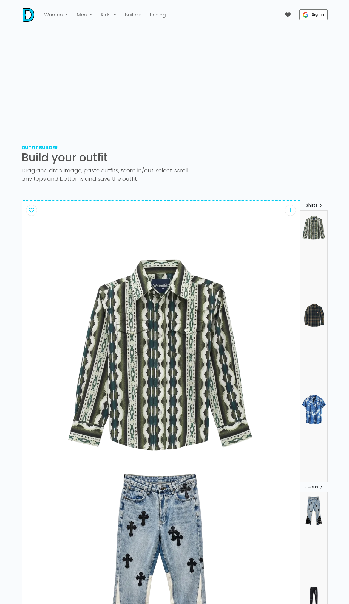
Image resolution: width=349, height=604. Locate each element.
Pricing (158, 15)
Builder (133, 15)
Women (54, 15)
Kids (106, 15)
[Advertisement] (174, 81)
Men (82, 15)
